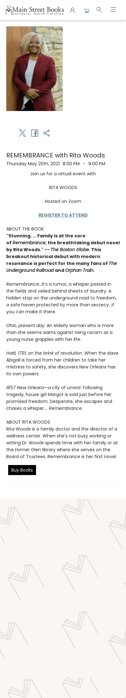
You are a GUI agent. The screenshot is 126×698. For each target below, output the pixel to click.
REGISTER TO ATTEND (63, 215)
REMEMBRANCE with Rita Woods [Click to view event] (55, 155)
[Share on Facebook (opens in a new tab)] (34, 133)
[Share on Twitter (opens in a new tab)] (22, 133)
